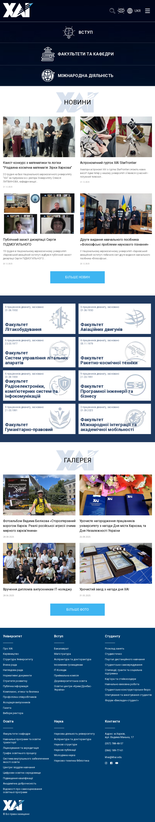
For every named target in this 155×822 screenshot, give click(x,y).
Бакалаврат (61, 648)
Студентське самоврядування (123, 664)
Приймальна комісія (66, 675)
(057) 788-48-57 (114, 743)
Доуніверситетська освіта (70, 680)
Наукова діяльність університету (74, 733)
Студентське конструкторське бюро (128, 689)
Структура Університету (18, 659)
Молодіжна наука (64, 755)
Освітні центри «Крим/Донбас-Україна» (73, 688)
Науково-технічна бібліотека (71, 760)
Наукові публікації (65, 749)
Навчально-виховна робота (122, 684)
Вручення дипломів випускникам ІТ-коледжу (37, 589)
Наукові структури (65, 744)
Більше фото (77, 609)
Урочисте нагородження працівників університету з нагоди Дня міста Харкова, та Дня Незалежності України (113, 526)
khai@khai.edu (113, 757)
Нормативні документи (17, 675)
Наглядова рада (13, 670)
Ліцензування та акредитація (21, 747)
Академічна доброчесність (19, 783)
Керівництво (11, 653)
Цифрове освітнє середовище (22, 772)
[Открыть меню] (147, 10)
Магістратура (62, 653)
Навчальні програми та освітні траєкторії (22, 741)
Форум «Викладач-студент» (122, 700)
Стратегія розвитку (15, 680)
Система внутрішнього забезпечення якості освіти (26, 760)
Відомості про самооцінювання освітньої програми (22, 790)
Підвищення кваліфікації (18, 778)
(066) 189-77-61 (114, 750)
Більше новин (77, 277)
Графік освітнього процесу (19, 753)
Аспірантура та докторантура (72, 659)
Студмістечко (113, 653)
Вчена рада (10, 664)
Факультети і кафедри (16, 733)
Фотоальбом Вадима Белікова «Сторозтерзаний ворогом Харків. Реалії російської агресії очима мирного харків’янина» (39, 526)
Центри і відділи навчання (19, 767)
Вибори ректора (13, 713)
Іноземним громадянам (68, 664)
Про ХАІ (8, 648)
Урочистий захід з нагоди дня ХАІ (104, 589)
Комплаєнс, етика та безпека (21, 691)
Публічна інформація (15, 686)
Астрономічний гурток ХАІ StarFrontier (108, 163)
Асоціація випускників (16, 702)
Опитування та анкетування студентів (128, 694)
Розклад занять (114, 648)
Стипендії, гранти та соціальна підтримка (123, 671)
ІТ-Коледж (60, 670)
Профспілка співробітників (20, 696)
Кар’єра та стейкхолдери (120, 678)
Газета (7, 707)
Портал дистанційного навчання (125, 659)
